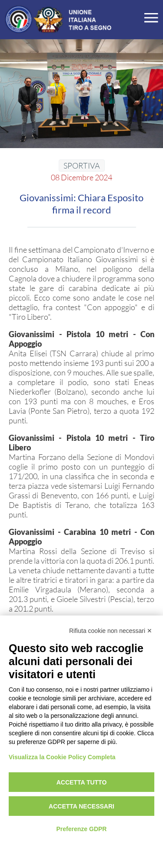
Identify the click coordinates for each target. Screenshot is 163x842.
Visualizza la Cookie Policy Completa (62, 757)
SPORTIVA (81, 165)
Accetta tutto (82, 782)
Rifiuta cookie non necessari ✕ (110, 630)
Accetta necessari (81, 806)
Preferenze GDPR (82, 828)
